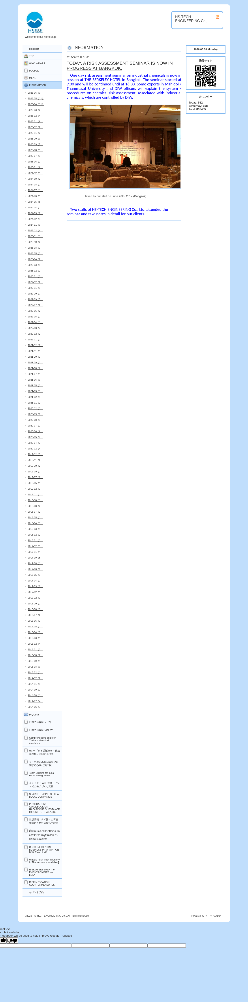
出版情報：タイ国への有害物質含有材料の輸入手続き (43, 821)
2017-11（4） (35, 552)
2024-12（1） (35, 173)
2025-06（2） (35, 161)
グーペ (208, 916)
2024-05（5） (35, 201)
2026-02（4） (35, 115)
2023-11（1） (35, 236)
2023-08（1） (35, 247)
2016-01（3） (35, 649)
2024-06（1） (35, 196)
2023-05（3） (35, 253)
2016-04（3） (35, 632)
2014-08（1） (35, 695)
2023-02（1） (35, 270)
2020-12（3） (35, 408)
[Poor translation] (12, 940)
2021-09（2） (35, 362)
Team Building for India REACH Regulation (41, 774)
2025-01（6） (35, 167)
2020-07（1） (35, 425)
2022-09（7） (35, 299)
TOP (31, 56)
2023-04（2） (35, 259)
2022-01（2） (35, 339)
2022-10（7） (35, 293)
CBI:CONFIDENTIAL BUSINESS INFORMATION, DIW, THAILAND (44, 850)
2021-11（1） (35, 351)
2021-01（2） (35, 402)
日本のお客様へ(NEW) (41, 730)
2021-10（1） (35, 356)
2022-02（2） (35, 333)
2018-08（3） (35, 506)
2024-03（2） (35, 213)
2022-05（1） (35, 316)
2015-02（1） (35, 672)
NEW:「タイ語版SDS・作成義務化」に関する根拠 (44, 752)
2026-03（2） (35, 110)
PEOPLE (34, 70)
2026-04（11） (36, 104)
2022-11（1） (35, 288)
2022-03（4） (35, 328)
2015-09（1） (35, 661)
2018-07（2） (35, 511)
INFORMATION (37, 85)
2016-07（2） (35, 615)
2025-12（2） (35, 127)
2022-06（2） (35, 310)
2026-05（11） (36, 98)
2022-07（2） (35, 305)
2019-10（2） (35, 465)
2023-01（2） (35, 276)
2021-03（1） (35, 391)
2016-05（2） (35, 626)
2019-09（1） (35, 471)
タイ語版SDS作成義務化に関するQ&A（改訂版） (43, 763)
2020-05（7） (35, 437)
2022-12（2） (35, 282)
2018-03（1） (35, 529)
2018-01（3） (35, 540)
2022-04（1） (35, 322)
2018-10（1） (35, 500)
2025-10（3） (35, 138)
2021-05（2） (35, 385)
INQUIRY (34, 714)
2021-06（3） (35, 379)
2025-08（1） (35, 150)
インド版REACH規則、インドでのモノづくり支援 (44, 785)
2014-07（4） (35, 701)
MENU (32, 78)
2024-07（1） (35, 190)
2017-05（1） (35, 575)
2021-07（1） (35, 374)
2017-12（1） (35, 546)
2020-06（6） (35, 431)
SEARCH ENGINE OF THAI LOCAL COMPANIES (44, 795)
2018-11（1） (35, 494)
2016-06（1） (35, 620)
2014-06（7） (35, 707)
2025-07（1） (35, 156)
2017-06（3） (35, 569)
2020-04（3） (35, 443)
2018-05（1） (35, 517)
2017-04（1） (35, 580)
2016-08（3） (35, 609)
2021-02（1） (35, 397)
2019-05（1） (35, 483)
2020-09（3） (35, 414)
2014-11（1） (35, 684)
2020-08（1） (35, 420)
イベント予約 (36, 892)
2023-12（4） (35, 230)
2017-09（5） (35, 557)
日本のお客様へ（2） (40, 722)
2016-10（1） (35, 603)
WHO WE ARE (37, 63)
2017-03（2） (35, 586)
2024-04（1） (35, 207)
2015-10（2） (35, 655)
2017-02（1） (35, 592)
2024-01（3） (35, 224)
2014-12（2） (35, 678)
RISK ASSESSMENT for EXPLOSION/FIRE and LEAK (42, 872)
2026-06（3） (35, 92)
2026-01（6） (35, 121)
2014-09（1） (35, 689)
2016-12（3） (35, 597)
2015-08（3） (35, 666)
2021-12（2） (35, 345)
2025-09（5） (35, 144)
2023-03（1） (35, 265)
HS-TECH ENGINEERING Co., (49, 915)
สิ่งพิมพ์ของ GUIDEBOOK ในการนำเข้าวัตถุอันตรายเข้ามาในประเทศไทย (44, 835)
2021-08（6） (35, 368)
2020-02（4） (35, 448)
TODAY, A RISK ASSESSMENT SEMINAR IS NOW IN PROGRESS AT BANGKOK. (120, 66)
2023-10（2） (35, 242)
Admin (217, 916)
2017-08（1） (35, 563)
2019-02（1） (35, 488)
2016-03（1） (35, 638)
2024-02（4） (35, 219)
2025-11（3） (35, 133)
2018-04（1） (35, 523)
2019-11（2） (35, 460)
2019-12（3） (35, 454)
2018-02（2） (35, 534)
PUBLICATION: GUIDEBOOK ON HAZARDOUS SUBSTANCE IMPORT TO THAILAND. (44, 808)
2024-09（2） (35, 178)
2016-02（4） (35, 643)
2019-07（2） (35, 477)
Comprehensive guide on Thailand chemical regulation (42, 740)
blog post (34, 48)
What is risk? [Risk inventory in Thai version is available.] (44, 861)
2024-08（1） (35, 184)
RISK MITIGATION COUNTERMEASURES (42, 883)
